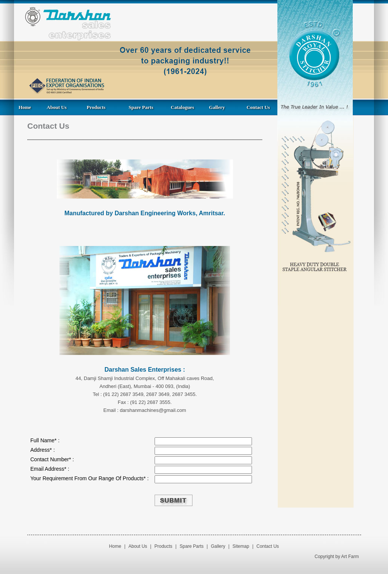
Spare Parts (140, 107)
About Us (56, 107)
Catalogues (182, 107)
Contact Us (258, 107)
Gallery (217, 107)
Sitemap (241, 546)
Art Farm (350, 556)
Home (25, 107)
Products (96, 107)
